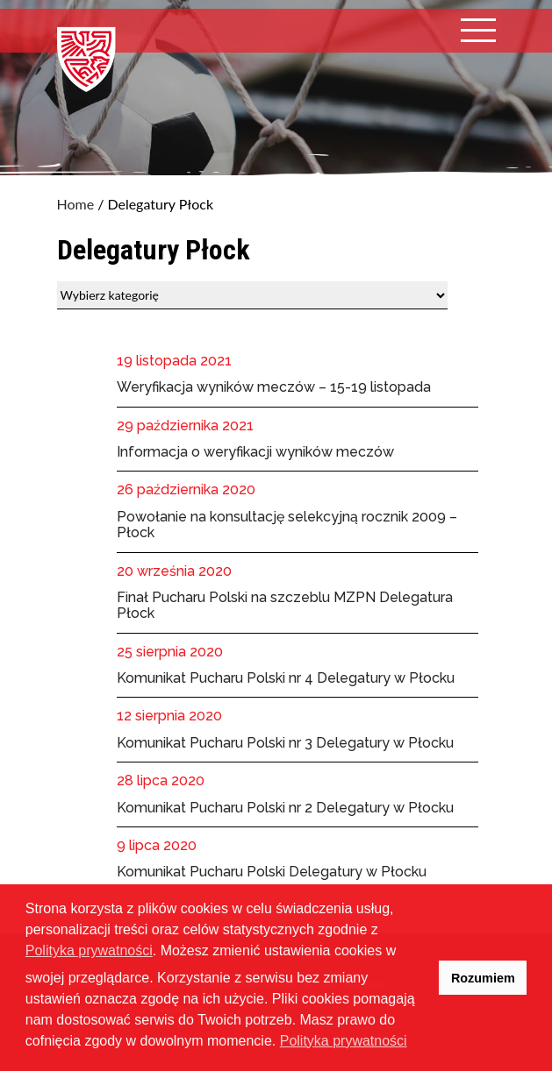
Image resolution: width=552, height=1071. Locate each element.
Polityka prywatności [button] (343, 1040)
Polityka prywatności (89, 950)
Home (76, 204)
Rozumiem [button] (483, 978)
